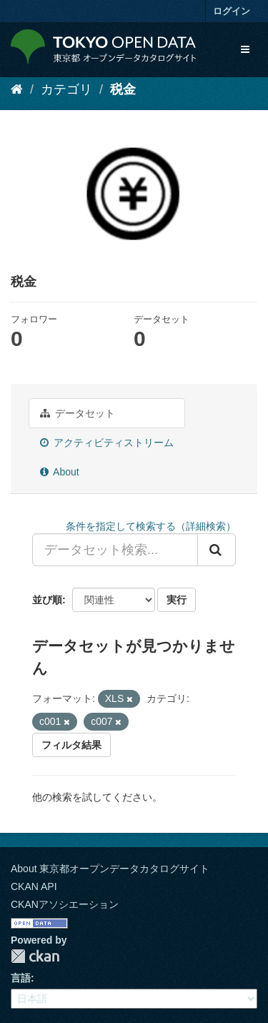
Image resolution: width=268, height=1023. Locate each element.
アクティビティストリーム (107, 442)
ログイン (231, 11)
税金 (123, 89)
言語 (21, 978)
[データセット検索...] (115, 549)
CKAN (35, 956)
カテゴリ (66, 89)
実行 (177, 600)
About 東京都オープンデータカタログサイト (110, 868)
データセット (77, 413)
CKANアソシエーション (65, 904)
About (59, 472)
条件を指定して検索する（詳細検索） (151, 526)
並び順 (47, 600)
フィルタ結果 (71, 745)
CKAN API (34, 886)
